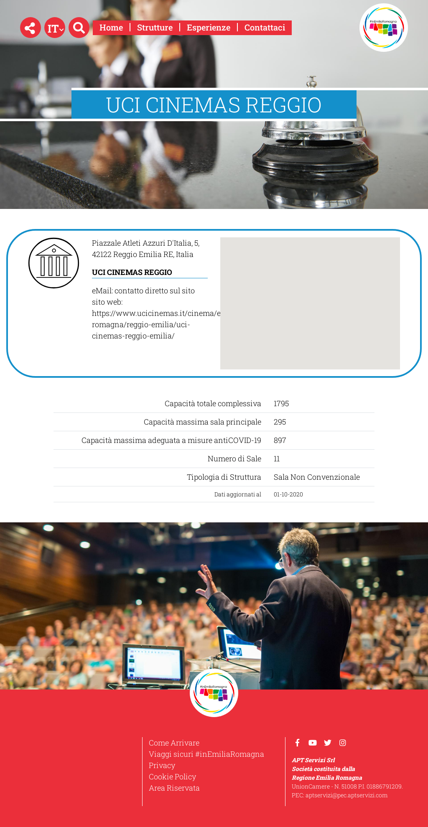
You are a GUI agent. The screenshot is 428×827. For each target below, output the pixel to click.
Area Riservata (174, 788)
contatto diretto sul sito (155, 290)
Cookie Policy (172, 776)
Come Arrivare (174, 743)
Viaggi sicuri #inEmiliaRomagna (206, 754)
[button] (30, 27)
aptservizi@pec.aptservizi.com (347, 795)
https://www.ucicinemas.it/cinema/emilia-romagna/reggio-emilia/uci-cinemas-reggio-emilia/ (167, 324)
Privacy (162, 765)
